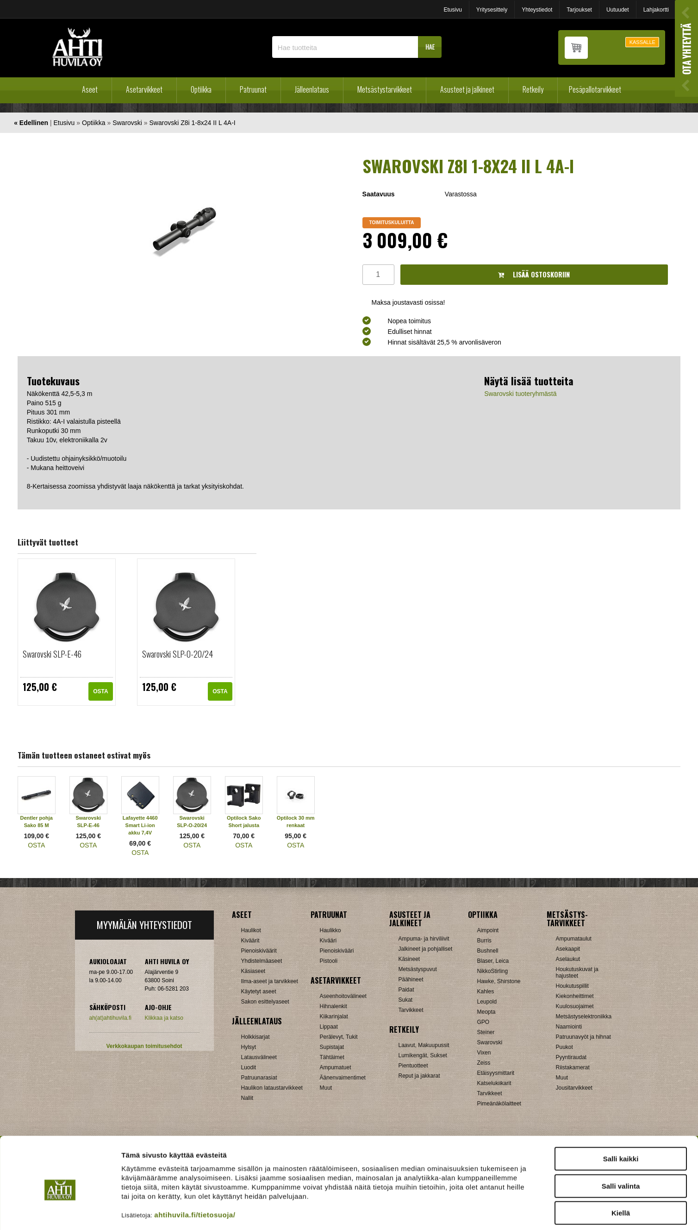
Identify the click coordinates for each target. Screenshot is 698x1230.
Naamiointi (569, 1026)
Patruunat (253, 89)
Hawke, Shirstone (499, 981)
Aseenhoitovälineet (343, 996)
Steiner (486, 1032)
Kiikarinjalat (334, 1016)
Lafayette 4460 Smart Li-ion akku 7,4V (140, 825)
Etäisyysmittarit (496, 1073)
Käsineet (409, 959)
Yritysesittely (491, 9)
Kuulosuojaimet (575, 1006)
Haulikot (251, 930)
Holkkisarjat (255, 1037)
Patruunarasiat (259, 1077)
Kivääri (328, 940)
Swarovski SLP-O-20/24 (177, 654)
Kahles (485, 991)
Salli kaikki (621, 1117)
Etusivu (452, 9)
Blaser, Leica (493, 961)
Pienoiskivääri (337, 951)
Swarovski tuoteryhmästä (520, 393)
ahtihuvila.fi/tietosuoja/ (194, 1173)
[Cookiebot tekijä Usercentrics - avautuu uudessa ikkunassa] (59, 1212)
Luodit (248, 1067)
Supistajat (332, 1047)
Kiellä (620, 1171)
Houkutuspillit (572, 986)
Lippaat (329, 1026)
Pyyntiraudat (571, 1057)
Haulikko (330, 930)
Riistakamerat (573, 1067)
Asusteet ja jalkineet (467, 89)
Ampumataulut (574, 938)
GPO (483, 1022)
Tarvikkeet (411, 1010)
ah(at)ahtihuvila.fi (110, 1018)
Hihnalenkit (333, 1006)
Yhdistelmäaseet (261, 961)
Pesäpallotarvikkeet (595, 89)
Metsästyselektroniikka (584, 1016)
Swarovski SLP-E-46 (52, 654)
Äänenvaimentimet (343, 1077)
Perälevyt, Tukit (339, 1037)
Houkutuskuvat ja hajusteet (577, 972)
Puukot (564, 1047)
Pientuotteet (413, 1065)
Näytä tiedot (495, 1212)
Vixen (484, 1052)
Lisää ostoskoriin (534, 274)
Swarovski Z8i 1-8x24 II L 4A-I (193, 122)
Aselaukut (568, 959)
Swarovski (127, 122)
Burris (484, 940)
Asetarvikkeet (144, 89)
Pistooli (329, 961)
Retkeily (533, 89)
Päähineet (411, 979)
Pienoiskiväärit (259, 951)
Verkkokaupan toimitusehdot (144, 1046)
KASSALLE (642, 42)
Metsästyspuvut (418, 969)
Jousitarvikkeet (574, 1088)
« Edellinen (31, 122)
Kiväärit (250, 940)
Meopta (486, 1012)
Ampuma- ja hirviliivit (424, 938)
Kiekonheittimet (575, 996)
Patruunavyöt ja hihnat (583, 1037)
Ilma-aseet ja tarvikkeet (269, 981)
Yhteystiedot (537, 9)
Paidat (406, 989)
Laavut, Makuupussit (424, 1045)
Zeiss (484, 1063)
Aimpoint (488, 930)
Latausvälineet (259, 1057)
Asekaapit (568, 949)
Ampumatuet (335, 1067)
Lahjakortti (656, 9)
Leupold (487, 1001)
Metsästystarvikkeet (384, 89)
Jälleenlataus (312, 89)
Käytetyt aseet (258, 991)
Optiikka (201, 89)
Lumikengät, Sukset (423, 1055)
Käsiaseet (253, 971)
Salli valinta (621, 1144)
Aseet (90, 89)
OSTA (100, 691)
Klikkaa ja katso (164, 1018)
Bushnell (488, 951)
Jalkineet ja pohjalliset (426, 949)
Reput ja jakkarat (419, 1076)
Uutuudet (617, 9)
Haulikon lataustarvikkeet (272, 1088)
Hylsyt (248, 1047)
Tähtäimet (332, 1057)
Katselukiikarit (494, 1083)
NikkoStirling (492, 971)
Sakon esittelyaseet (265, 1001)
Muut (326, 1088)
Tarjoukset (579, 9)
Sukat (406, 1000)
